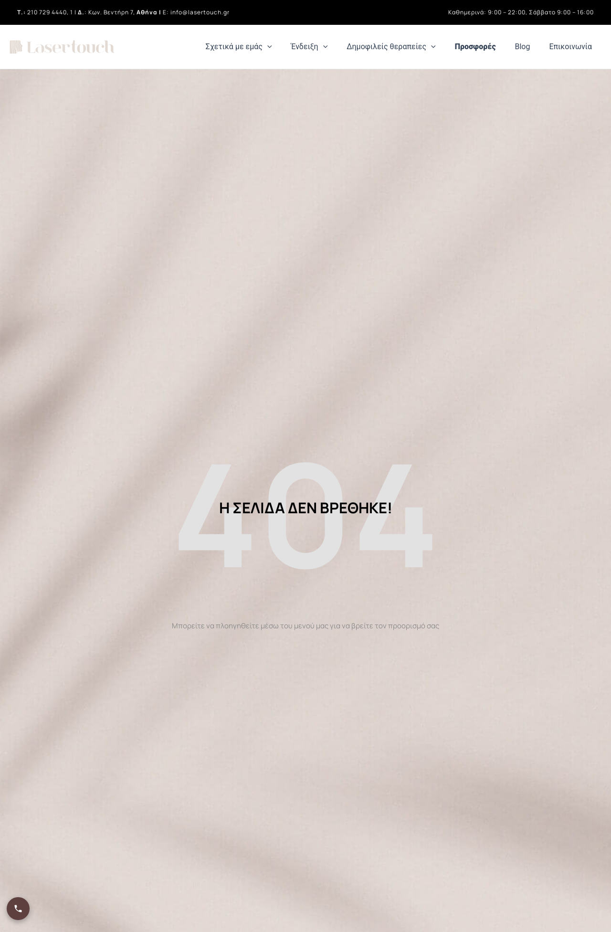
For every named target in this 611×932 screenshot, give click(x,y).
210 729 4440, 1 (50, 12)
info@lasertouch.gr (200, 12)
